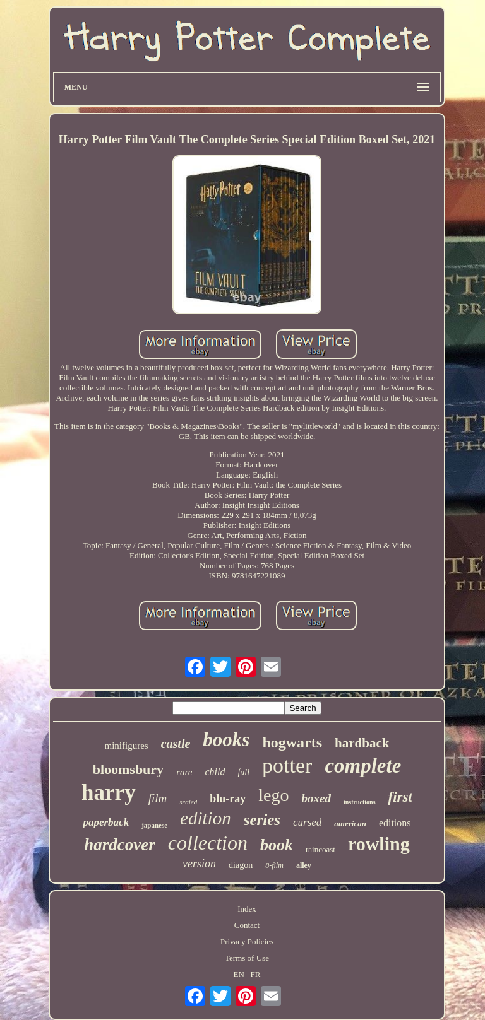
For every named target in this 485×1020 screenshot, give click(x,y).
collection (208, 842)
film (157, 798)
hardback (362, 743)
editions (395, 823)
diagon (241, 865)
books (226, 740)
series (262, 819)
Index (246, 908)
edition (205, 818)
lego (273, 795)
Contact (247, 925)
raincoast (320, 849)
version (199, 863)
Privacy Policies (246, 941)
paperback (106, 822)
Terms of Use (247, 958)
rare (184, 772)
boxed (316, 798)
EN (238, 974)
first (400, 797)
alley (303, 865)
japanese (154, 825)
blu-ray (228, 798)
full (243, 772)
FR (256, 974)
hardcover (119, 844)
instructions (360, 802)
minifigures (126, 746)
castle (176, 744)
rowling (379, 843)
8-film (274, 865)
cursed (307, 822)
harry (108, 792)
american (350, 823)
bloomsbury (128, 769)
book (276, 845)
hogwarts (292, 742)
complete (363, 765)
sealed (188, 802)
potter (287, 765)
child (215, 771)
